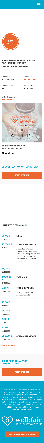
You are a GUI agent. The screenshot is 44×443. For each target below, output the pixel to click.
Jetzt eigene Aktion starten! (22, 434)
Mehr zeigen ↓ (8, 346)
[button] (3, 153)
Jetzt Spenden (22, 175)
